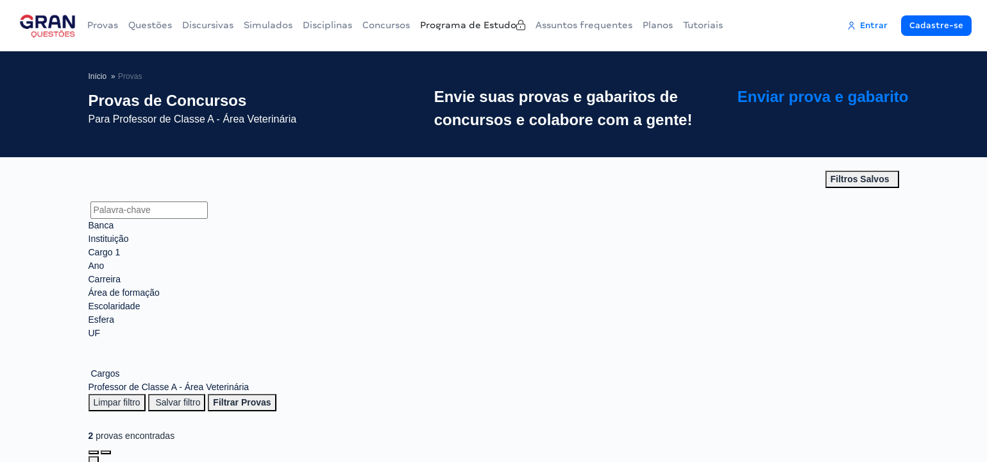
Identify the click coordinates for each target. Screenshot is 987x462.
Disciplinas (350, 25)
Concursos (420, 25)
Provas (105, 25)
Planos (717, 25)
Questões (158, 25)
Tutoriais (768, 25)
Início (98, 76)
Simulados (286, 25)
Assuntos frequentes (638, 25)
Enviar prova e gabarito (842, 109)
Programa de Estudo (519, 25)
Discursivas (220, 25)
